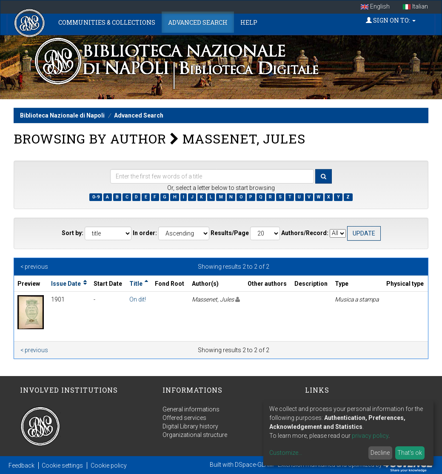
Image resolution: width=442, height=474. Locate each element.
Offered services (184, 417)
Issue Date (66, 283)
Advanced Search (198, 22)
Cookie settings (62, 465)
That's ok (409, 452)
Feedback (21, 465)
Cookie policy (109, 465)
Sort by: (72, 233)
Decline (380, 452)
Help (248, 22)
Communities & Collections (106, 22)
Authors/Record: (304, 233)
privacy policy (370, 435)
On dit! (137, 299)
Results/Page (230, 233)
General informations (191, 409)
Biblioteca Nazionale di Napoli (62, 115)
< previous (34, 266)
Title (136, 283)
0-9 (96, 197)
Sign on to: (391, 20)
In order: (145, 233)
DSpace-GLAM (254, 464)
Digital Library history (190, 426)
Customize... (285, 452)
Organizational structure (195, 434)
